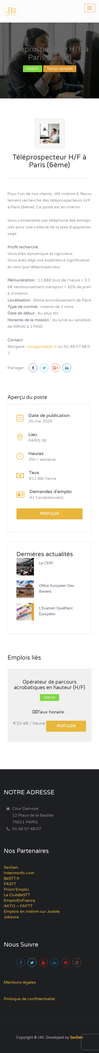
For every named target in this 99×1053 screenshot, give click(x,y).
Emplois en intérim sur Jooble (32, 911)
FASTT (10, 883)
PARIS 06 (37, 440)
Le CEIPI (46, 563)
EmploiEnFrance (19, 900)
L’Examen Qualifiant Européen (56, 611)
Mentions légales (20, 982)
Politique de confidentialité (29, 998)
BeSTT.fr (12, 878)
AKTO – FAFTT (18, 906)
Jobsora (11, 917)
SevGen (11, 867)
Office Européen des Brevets (56, 589)
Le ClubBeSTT (17, 894)
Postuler (49, 514)
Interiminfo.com (19, 872)
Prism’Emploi (16, 889)
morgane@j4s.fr (42, 346)
